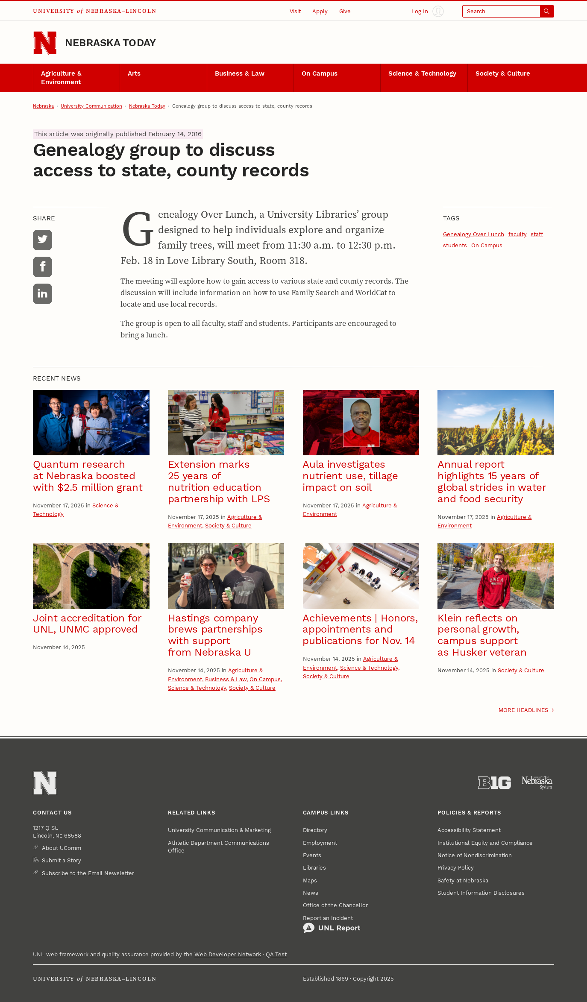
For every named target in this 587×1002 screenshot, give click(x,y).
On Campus (320, 73)
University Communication (91, 106)
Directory (315, 829)
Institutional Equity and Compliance (485, 842)
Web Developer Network (227, 954)
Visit (295, 11)
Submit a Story (61, 860)
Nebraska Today (110, 43)
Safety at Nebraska (462, 880)
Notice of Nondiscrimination (474, 855)
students (455, 245)
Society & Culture (502, 73)
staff (537, 234)
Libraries (314, 867)
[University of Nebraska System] (537, 783)
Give (345, 11)
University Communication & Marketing (219, 829)
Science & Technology (422, 73)
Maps (310, 880)
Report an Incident (332, 924)
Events (312, 855)
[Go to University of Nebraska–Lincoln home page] (45, 43)
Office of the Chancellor (335, 905)
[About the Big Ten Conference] (494, 783)
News (310, 892)
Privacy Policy (455, 867)
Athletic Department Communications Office (218, 846)
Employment (320, 842)
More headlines (523, 709)
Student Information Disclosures (481, 892)
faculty (517, 234)
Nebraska (43, 106)
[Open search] (508, 11)
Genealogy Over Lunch (473, 234)
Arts (134, 73)
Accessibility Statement (469, 829)
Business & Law (239, 73)
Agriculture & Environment (61, 78)
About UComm (61, 847)
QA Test (276, 954)
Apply (320, 11)
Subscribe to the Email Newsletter (88, 873)
